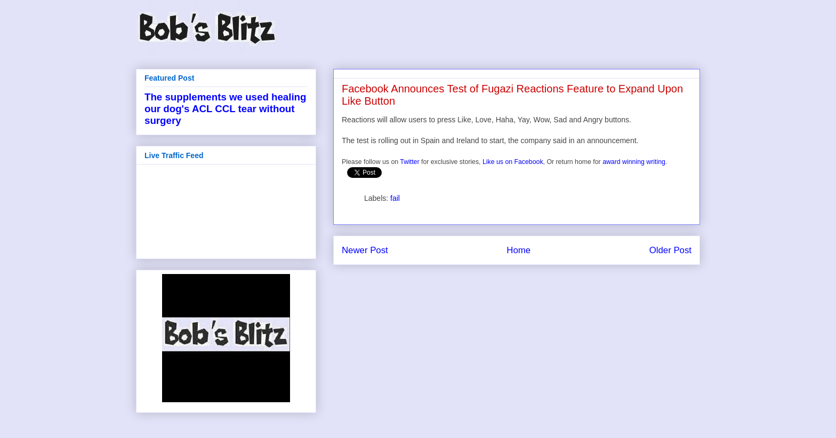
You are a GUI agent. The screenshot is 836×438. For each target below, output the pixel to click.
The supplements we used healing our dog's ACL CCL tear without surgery (225, 108)
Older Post (670, 250)
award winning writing (633, 162)
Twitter (409, 162)
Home (518, 250)
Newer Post (365, 250)
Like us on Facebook (513, 162)
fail (395, 198)
